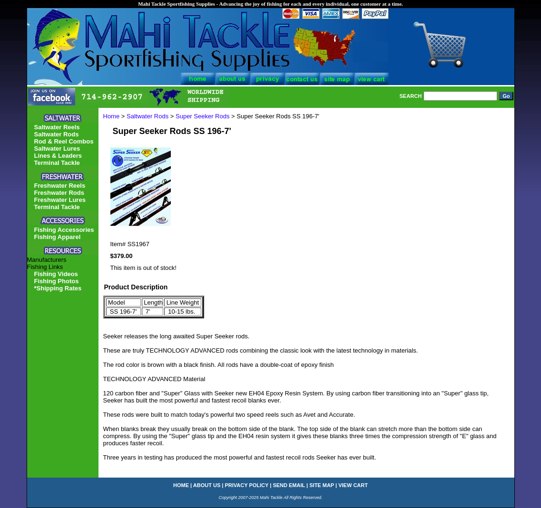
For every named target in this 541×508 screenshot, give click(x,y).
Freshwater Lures (60, 199)
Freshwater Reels (60, 185)
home (181, 485)
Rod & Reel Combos (64, 141)
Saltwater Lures (57, 148)
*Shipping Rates (58, 288)
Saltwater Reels (57, 127)
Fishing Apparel (57, 236)
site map (321, 485)
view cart (353, 485)
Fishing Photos (56, 281)
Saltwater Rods (147, 116)
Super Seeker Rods (202, 116)
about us (206, 485)
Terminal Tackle (57, 162)
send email (289, 485)
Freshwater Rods (59, 192)
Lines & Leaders (58, 155)
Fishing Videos (56, 274)
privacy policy (247, 485)
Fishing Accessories (64, 229)
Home (111, 116)
